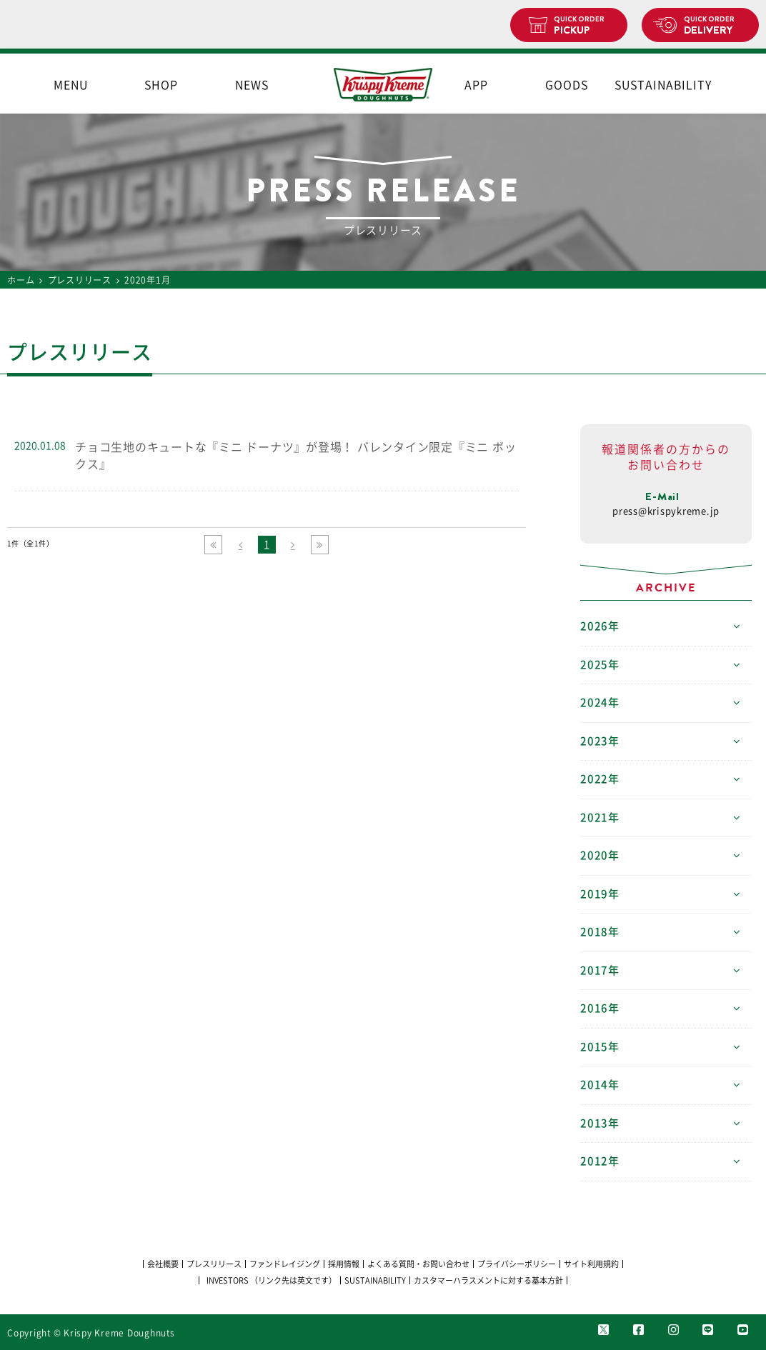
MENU (71, 85)
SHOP (161, 85)
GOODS (566, 85)
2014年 (600, 1084)
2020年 (600, 855)
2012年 (600, 1161)
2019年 (600, 894)
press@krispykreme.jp (666, 511)
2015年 (600, 1046)
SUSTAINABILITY (657, 85)
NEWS (252, 85)
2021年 (600, 817)
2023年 (600, 741)
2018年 (600, 931)
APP (476, 85)
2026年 (600, 626)
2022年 (600, 779)
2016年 (600, 1008)
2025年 (600, 664)
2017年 (600, 970)
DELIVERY (715, 26)
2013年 (600, 1123)
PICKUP (585, 26)
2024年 (600, 702)
